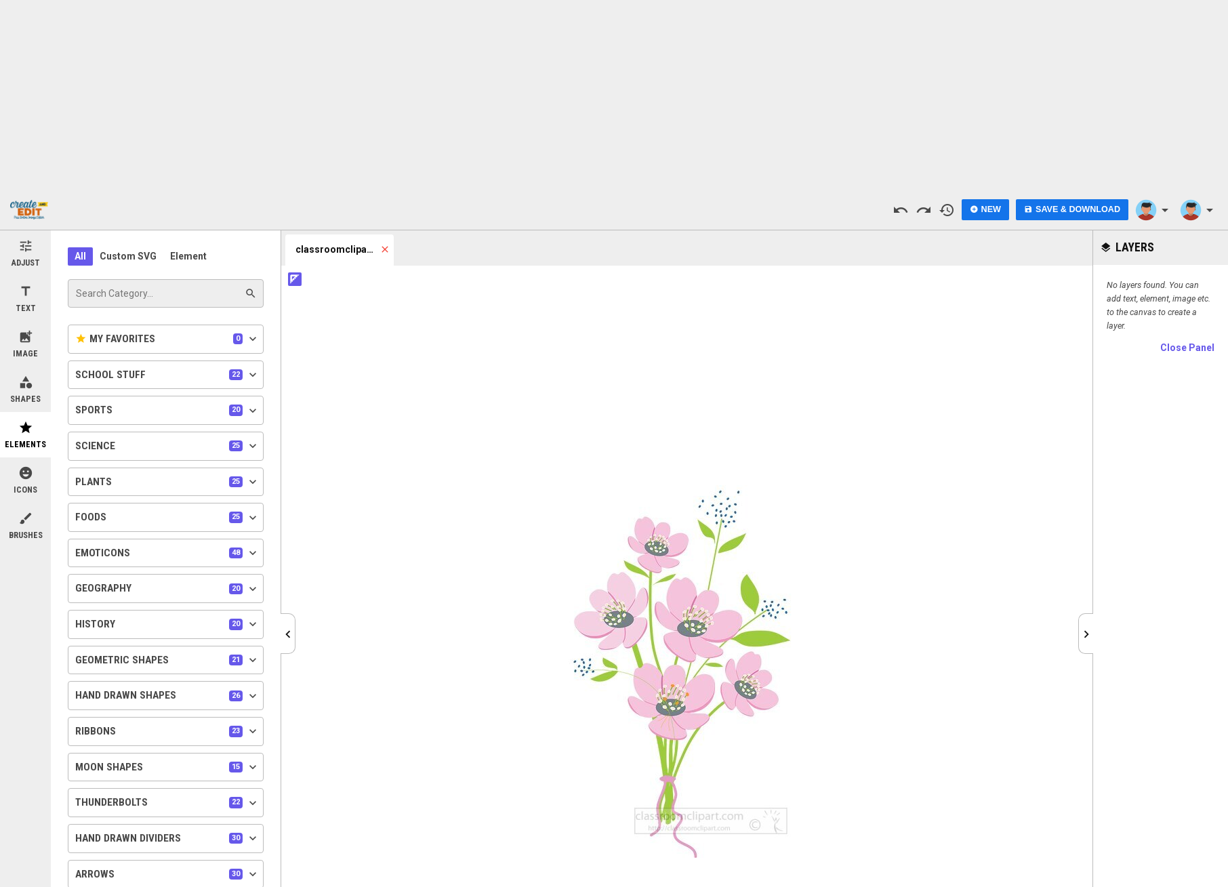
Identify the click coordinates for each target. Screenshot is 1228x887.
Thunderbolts (167, 803)
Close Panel (1187, 347)
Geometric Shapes (167, 660)
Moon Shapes (167, 767)
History (167, 624)
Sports (167, 410)
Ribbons (167, 731)
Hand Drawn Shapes (167, 696)
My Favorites (167, 339)
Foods (167, 517)
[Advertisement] (614, 95)
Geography (167, 589)
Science (167, 446)
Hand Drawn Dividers (167, 838)
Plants (167, 482)
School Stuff (167, 374)
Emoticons (167, 553)
